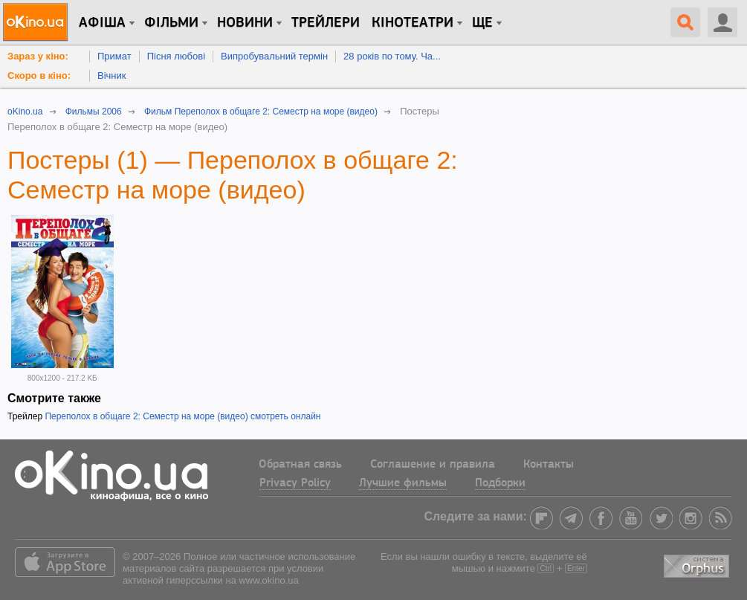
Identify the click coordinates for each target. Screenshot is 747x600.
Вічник (111, 75)
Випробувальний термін (274, 56)
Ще (482, 23)
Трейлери (325, 23)
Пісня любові (176, 56)
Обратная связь (300, 465)
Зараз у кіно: (37, 56)
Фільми (171, 23)
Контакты (548, 465)
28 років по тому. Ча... (392, 56)
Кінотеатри (412, 23)
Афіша (102, 23)
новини (245, 23)
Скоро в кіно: (39, 75)
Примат (114, 56)
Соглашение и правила (432, 465)
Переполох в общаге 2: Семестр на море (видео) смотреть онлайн (182, 416)
